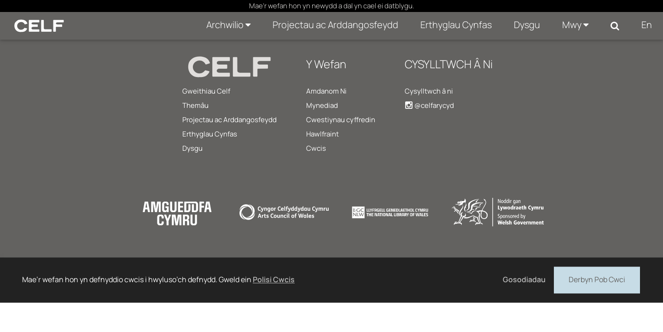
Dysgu (527, 24)
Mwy (575, 24)
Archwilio (228, 24)
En (646, 24)
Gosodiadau (524, 279)
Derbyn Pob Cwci (597, 279)
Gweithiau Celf (206, 91)
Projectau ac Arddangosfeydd (335, 24)
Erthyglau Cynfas (456, 24)
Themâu (195, 105)
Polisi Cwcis (274, 279)
